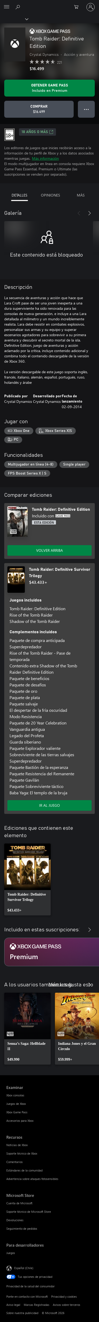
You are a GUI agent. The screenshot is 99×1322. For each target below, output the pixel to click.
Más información (45, 158)
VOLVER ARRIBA (49, 550)
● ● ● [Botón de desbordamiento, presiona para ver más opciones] (86, 109)
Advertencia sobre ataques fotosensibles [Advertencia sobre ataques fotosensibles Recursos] (32, 1178)
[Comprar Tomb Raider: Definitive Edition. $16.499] (39, 109)
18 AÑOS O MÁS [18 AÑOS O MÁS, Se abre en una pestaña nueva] (37, 132)
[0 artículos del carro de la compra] (78, 7)
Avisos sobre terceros (66, 1304)
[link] (27, 879)
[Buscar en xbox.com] (18, 7)
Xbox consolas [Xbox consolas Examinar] (15, 1095)
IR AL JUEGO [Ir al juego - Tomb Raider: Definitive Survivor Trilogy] (49, 805)
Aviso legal (13, 1304)
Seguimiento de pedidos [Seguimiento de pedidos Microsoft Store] (21, 1228)
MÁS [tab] (80, 195)
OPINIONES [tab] (50, 195)
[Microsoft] (49, 4)
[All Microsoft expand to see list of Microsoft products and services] (6, 7)
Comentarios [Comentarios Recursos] (14, 1162)
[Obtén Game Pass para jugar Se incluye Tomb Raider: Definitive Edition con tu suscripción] (49, 88)
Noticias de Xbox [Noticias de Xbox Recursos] (17, 1145)
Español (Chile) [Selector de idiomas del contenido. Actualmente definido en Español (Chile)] (23, 1268)
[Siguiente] (89, 213)
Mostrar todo (61, 984)
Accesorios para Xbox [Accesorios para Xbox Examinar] (20, 1120)
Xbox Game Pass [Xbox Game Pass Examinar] (16, 1112)
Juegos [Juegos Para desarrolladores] (10, 1253)
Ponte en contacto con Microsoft (27, 1296)
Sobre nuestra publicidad (22, 1313)
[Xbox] (14, 18)
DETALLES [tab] (19, 195)
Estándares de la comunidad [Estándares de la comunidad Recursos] (24, 1170)
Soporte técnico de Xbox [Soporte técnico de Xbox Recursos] (21, 1153)
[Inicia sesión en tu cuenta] (90, 7)
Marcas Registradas (36, 1304)
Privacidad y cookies (64, 1296)
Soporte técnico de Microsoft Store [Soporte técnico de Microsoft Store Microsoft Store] (28, 1211)
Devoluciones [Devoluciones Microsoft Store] (14, 1220)
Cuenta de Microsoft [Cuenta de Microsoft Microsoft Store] (19, 1203)
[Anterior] (79, 213)
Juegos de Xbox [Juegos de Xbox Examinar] (16, 1103)
